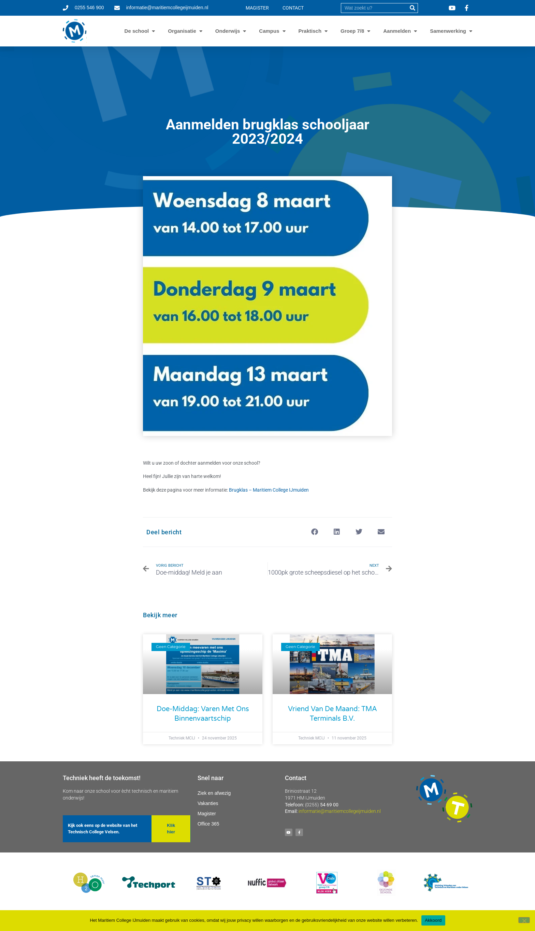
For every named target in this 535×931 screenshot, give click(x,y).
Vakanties (208, 803)
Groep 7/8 (352, 31)
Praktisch (310, 31)
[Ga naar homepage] (75, 31)
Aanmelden (397, 31)
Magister (207, 813)
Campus (269, 31)
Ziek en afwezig (214, 793)
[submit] (413, 8)
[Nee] (524, 920)
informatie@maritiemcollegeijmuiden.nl (340, 811)
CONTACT (293, 8)
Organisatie (182, 31)
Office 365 (208, 824)
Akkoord (433, 920)
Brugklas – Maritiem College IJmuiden (269, 490)
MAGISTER (257, 8)
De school (137, 31)
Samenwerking (448, 31)
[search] (374, 8)
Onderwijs (227, 31)
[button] (314, 532)
